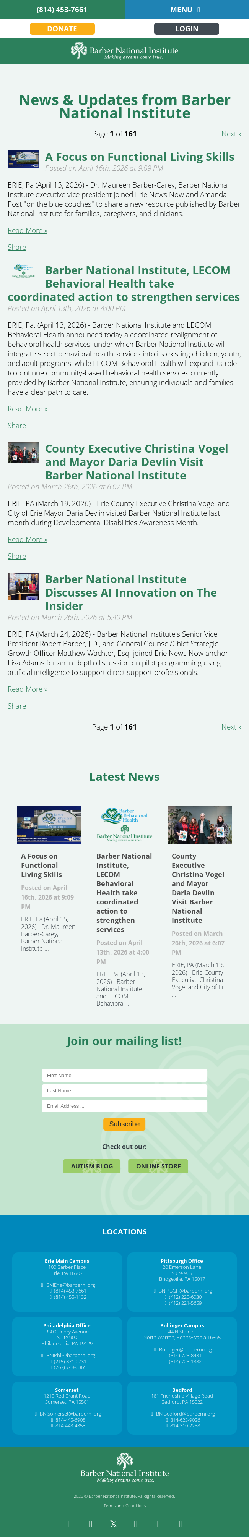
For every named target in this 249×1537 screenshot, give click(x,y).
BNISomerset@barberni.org (70, 1413)
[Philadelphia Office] (67, 1325)
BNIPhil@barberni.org (70, 1355)
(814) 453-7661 (62, 10)
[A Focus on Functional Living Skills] (23, 165)
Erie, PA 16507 (67, 1273)
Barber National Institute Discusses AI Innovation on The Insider (131, 592)
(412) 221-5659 (185, 1302)
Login (187, 29)
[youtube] (158, 1523)
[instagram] (90, 1523)
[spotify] (181, 1523)
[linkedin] (135, 1523)
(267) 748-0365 (70, 1367)
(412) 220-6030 (185, 1296)
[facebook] (68, 1523)
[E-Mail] (124, 1106)
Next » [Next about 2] (231, 134)
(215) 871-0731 (70, 1361)
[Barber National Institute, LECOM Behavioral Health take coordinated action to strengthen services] (23, 277)
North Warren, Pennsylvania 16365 (182, 1337)
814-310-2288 (185, 1425)
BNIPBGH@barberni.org (185, 1290)
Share (17, 247)
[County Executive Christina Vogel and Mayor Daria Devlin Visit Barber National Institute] (23, 460)
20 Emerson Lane (182, 1267)
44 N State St (182, 1331)
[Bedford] (182, 1390)
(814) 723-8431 (185, 1355)
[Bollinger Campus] (182, 1325)
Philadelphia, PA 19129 (67, 1343)
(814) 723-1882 (185, 1361)
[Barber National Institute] (124, 51)
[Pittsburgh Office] (182, 1260)
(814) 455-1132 (70, 1296)
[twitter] (113, 1523)
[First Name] (124, 1075)
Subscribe (124, 1124)
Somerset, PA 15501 (67, 1401)
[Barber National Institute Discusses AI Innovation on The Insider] (23, 598)
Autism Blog (92, 1166)
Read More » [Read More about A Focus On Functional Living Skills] (27, 230)
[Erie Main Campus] (67, 1260)
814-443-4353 (70, 1425)
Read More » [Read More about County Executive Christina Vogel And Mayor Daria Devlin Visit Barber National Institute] (27, 539)
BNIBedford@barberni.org (185, 1413)
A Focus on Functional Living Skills (139, 156)
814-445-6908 (70, 1419)
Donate (62, 29)
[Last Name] (124, 1090)
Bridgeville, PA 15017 (182, 1278)
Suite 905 (182, 1273)
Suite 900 (67, 1337)
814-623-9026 (185, 1419)
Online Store (158, 1166)
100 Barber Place (67, 1267)
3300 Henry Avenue (67, 1331)
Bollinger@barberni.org (185, 1349)
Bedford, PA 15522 (182, 1401)
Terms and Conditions (125, 1505)
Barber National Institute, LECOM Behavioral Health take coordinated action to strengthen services (124, 283)
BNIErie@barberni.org (70, 1284)
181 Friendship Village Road (182, 1395)
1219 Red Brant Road (67, 1395)
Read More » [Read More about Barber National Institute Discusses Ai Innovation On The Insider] (27, 689)
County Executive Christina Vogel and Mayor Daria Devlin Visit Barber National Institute (136, 461)
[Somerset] (67, 1390)
